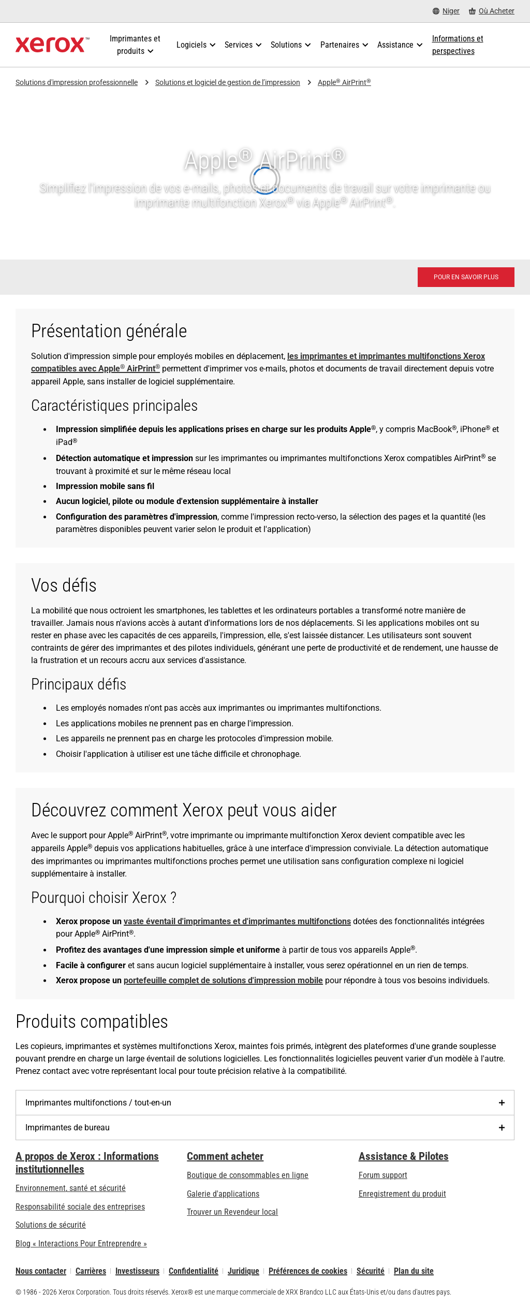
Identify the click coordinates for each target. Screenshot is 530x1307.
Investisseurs (137, 1271)
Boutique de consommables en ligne (247, 1175)
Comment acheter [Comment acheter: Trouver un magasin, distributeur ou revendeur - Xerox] (225, 1156)
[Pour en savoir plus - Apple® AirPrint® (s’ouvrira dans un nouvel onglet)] (466, 277)
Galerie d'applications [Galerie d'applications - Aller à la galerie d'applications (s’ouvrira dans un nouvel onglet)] (223, 1194)
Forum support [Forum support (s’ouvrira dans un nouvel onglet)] (383, 1175)
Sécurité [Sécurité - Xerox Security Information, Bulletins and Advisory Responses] (371, 1271)
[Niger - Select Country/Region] (446, 11)
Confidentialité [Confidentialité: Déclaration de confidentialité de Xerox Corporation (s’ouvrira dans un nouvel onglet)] (193, 1271)
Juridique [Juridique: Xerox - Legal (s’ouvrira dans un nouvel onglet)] (243, 1271)
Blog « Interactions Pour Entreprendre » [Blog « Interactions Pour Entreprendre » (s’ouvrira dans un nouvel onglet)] (81, 1243)
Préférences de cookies (308, 1271)
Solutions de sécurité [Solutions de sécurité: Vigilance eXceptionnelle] (51, 1225)
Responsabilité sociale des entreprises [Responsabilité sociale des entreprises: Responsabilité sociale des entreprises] (80, 1207)
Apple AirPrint (344, 82)
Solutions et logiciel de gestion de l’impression (227, 82)
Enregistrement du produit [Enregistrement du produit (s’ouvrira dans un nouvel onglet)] (402, 1194)
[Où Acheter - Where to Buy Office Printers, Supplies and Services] (491, 11)
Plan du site (414, 1271)
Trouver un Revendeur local (232, 1212)
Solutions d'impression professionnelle (77, 82)
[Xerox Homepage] (53, 45)
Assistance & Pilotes (404, 1156)
